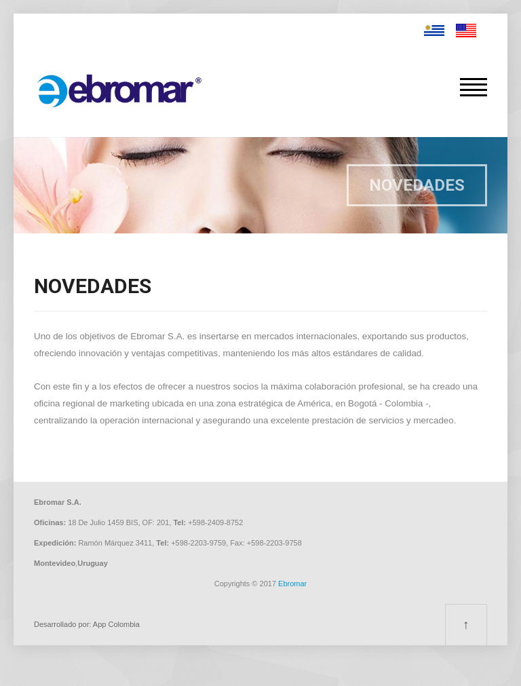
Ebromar (292, 583)
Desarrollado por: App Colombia (87, 624)
